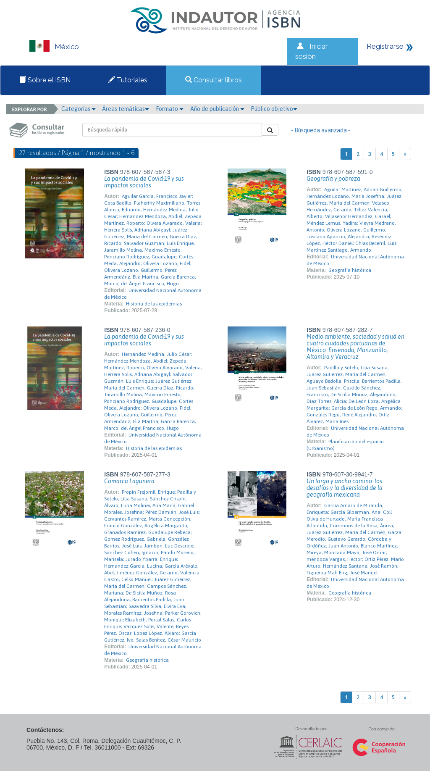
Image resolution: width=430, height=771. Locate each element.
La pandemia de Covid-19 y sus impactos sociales (144, 182)
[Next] (405, 154)
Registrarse (385, 46)
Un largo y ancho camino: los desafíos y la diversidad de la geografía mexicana (345, 488)
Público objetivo (274, 108)
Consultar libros (213, 80)
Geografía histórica (349, 270)
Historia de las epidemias (154, 304)
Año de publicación (217, 108)
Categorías (78, 108)
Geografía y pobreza (333, 178)
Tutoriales (127, 80)
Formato (170, 108)
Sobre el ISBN (45, 80)
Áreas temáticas (125, 108)
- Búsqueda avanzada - (320, 130)
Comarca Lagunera (129, 481)
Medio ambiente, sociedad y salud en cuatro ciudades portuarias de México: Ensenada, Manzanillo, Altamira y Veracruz (355, 346)
